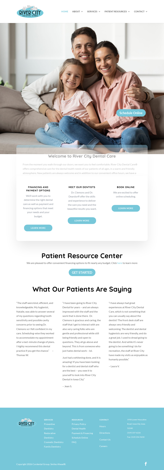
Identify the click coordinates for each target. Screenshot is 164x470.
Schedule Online (131, 113)
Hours (102, 426)
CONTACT (139, 11)
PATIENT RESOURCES (116, 11)
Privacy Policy (79, 424)
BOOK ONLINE (126, 187)
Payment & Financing (82, 433)
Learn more (125, 208)
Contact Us (105, 439)
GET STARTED (82, 272)
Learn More (38, 228)
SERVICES (92, 11)
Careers (103, 446)
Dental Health (79, 428)
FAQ (74, 442)
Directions (104, 432)
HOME (64, 11)
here (119, 262)
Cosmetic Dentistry (53, 442)
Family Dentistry (52, 446)
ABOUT (76, 11)
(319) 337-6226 (134, 432)
